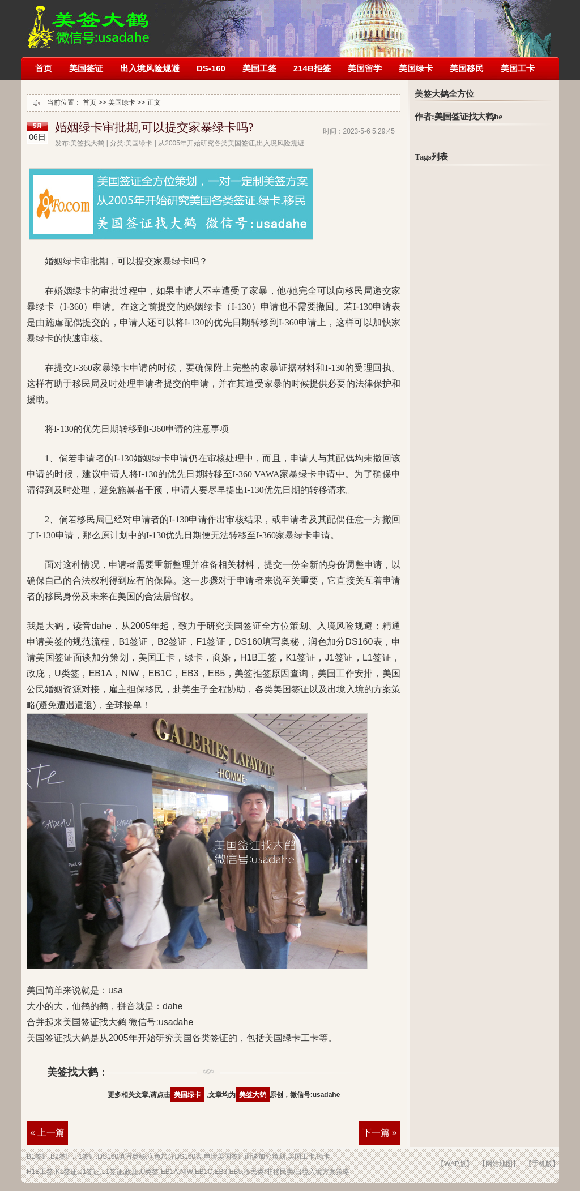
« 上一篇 (47, 1132)
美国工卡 (518, 68)
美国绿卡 (416, 68)
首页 (43, 68)
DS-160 (211, 68)
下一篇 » (379, 1132)
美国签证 (86, 68)
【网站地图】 (499, 1164)
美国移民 (467, 68)
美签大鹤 (252, 1095)
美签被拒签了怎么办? (88, 21)
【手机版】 (542, 1164)
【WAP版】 (455, 1164)
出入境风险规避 (150, 68)
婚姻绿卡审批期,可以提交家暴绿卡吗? (154, 127)
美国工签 (259, 68)
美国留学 (365, 68)
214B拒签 (312, 68)
